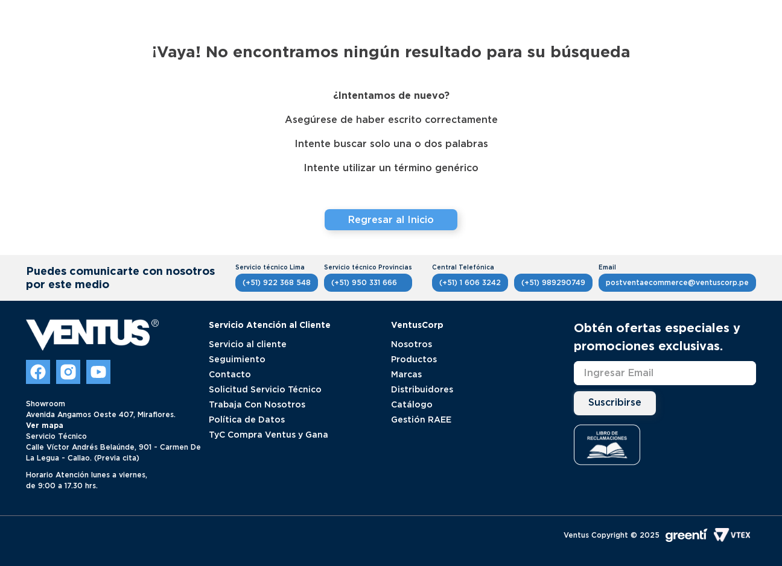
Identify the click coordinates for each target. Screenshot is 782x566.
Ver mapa (44, 425)
